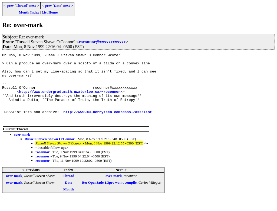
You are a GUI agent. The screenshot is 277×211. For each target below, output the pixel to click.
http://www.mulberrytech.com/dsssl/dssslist (107, 123)
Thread (21, 6)
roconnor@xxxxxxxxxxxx (102, 41)
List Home (50, 12)
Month (68, 203)
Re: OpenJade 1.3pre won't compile (109, 196)
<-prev (9, 6)
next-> (34, 6)
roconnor (42, 166)
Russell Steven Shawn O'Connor (50, 153)
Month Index (29, 12)
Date (57, 6)
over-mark (22, 148)
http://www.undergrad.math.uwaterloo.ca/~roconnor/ (70, 99)
